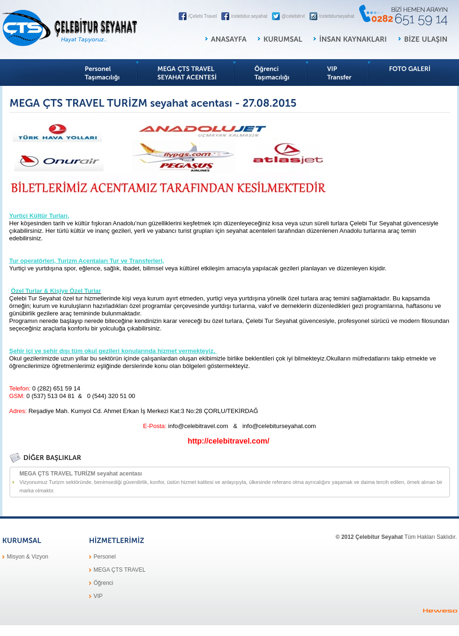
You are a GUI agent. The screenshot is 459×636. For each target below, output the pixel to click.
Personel (105, 556)
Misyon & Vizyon (27, 556)
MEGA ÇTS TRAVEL (120, 570)
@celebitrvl (293, 16)
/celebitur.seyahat (249, 16)
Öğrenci (103, 583)
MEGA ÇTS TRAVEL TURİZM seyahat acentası (234, 482)
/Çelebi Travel (202, 16)
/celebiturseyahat (336, 16)
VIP (98, 596)
